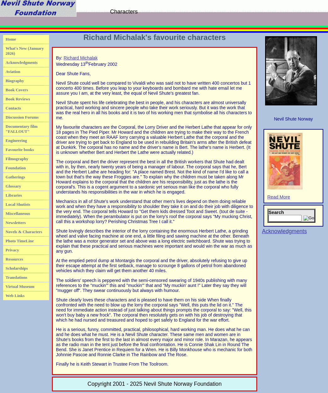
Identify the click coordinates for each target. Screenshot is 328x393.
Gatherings (15, 177)
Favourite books (20, 149)
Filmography (17, 158)
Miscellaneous (18, 213)
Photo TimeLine (20, 241)
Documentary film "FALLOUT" (21, 129)
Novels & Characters (24, 231)
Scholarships (17, 268)
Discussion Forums (22, 117)
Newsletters (16, 222)
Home (11, 39)
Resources (14, 259)
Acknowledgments (22, 62)
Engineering (16, 140)
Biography (15, 80)
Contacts (13, 108)
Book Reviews (18, 99)
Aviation (13, 71)
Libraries (14, 195)
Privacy (12, 250)
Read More (285, 166)
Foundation (16, 168)
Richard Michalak (80, 57)
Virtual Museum (20, 286)
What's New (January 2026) (25, 51)
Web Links (15, 295)
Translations (16, 277)
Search (276, 212)
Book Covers (17, 89)
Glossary (13, 186)
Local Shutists (18, 204)
